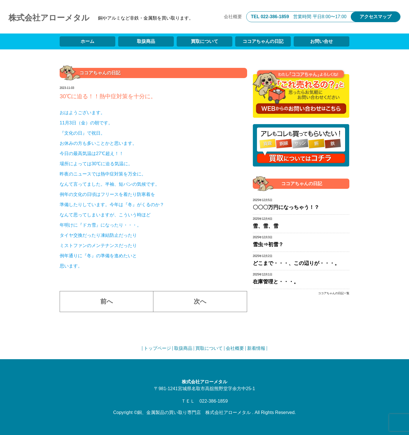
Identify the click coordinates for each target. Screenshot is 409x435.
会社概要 (233, 16)
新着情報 (256, 348)
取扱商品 (146, 41)
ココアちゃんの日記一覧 (333, 293)
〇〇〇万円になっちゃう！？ (286, 207)
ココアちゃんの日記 (263, 41)
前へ (106, 301)
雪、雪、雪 (265, 226)
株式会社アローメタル (49, 17)
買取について (204, 41)
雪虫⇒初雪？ (268, 244)
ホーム (87, 41)
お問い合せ (321, 41)
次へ (200, 301)
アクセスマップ (375, 16)
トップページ (157, 348)
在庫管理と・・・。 (276, 282)
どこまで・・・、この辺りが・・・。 (296, 263)
